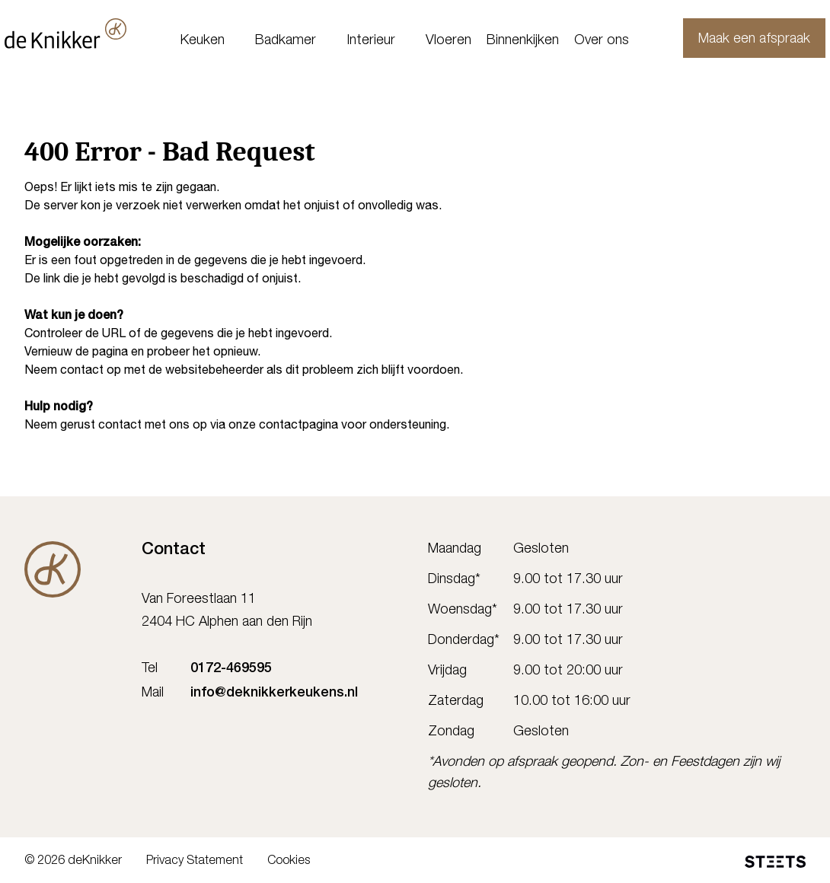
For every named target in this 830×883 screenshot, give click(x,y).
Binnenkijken (523, 41)
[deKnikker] (85, 33)
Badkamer (285, 41)
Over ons (601, 41)
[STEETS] (775, 862)
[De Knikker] (52, 569)
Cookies (288, 862)
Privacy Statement (194, 862)
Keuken (202, 41)
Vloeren (448, 41)
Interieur (370, 41)
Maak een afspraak (734, 39)
